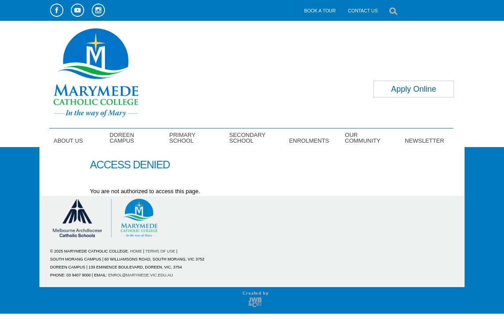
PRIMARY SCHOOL (182, 138)
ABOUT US (68, 140)
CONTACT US (363, 10)
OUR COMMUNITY (362, 138)
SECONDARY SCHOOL (247, 138)
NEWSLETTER (424, 140)
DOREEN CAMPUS (121, 138)
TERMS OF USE (160, 251)
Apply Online (413, 89)
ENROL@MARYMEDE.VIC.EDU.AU (140, 275)
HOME (136, 251)
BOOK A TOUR (320, 10)
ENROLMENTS (309, 140)
